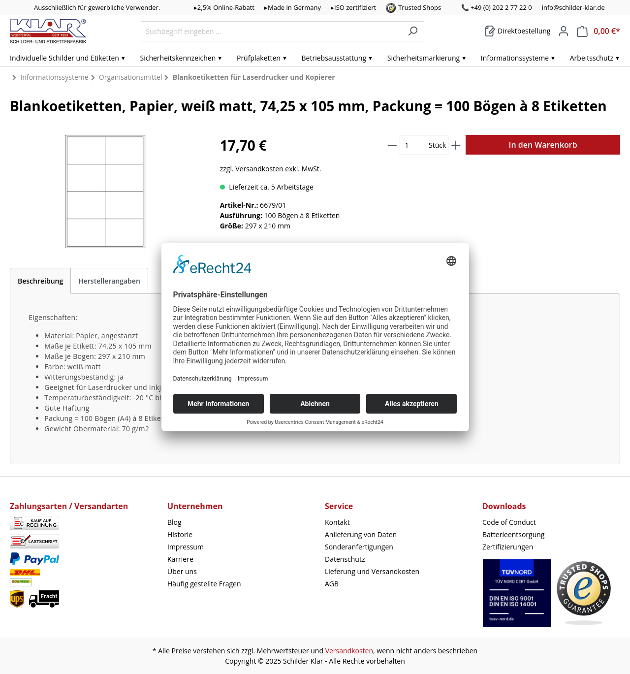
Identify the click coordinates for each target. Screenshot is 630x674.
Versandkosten (349, 650)
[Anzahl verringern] (392, 145)
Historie (179, 534)
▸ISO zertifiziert (353, 7)
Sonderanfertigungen (359, 546)
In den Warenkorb (543, 144)
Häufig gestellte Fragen (204, 583)
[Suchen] (412, 31)
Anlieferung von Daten (361, 534)
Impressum (185, 546)
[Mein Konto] (563, 31)
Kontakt (337, 522)
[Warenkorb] (517, 31)
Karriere (180, 559)
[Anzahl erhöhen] (456, 145)
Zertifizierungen (507, 546)
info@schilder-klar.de (573, 7)
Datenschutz (345, 559)
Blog (174, 522)
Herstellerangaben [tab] (109, 281)
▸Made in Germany (292, 7)
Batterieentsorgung (513, 534)
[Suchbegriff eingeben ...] (271, 31)
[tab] (40, 281)
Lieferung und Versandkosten (372, 571)
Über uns (182, 571)
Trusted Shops (419, 7)
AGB (332, 583)
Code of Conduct (509, 522)
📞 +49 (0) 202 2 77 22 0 (496, 7)
